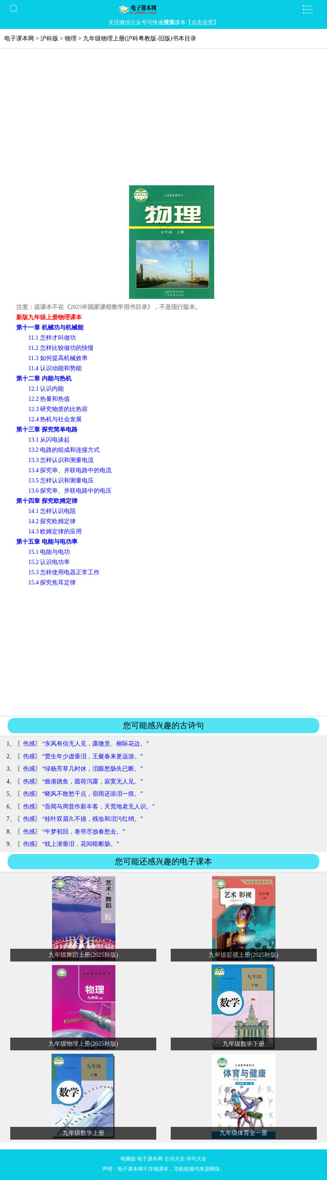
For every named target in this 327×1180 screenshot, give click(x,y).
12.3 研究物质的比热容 (58, 409)
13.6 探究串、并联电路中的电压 (70, 491)
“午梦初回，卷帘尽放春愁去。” (83, 831)
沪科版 (49, 38)
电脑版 (128, 1159)
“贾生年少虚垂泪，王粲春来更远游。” (92, 756)
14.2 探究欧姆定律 (52, 521)
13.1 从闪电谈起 (49, 440)
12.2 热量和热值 (49, 399)
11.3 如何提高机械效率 (57, 358)
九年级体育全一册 (243, 1133)
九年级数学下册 (243, 1044)
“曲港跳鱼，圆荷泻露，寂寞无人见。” (92, 781)
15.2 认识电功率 (49, 562)
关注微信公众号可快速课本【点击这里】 (163, 22)
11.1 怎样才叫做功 (51, 338)
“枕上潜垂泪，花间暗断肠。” (80, 844)
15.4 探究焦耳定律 (52, 582)
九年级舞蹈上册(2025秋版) (83, 955)
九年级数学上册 (83, 1133)
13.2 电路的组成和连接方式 (64, 450)
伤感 (29, 743)
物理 (71, 38)
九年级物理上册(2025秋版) (83, 1044)
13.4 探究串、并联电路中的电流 (70, 470)
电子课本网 (19, 38)
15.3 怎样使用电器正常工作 (64, 572)
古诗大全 (174, 1159)
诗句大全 (196, 1159)
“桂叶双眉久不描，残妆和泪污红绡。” (92, 819)
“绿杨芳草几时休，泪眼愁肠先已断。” (92, 769)
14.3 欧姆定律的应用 (55, 531)
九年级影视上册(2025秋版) (243, 955)
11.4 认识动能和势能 (54, 368)
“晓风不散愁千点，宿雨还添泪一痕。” (92, 794)
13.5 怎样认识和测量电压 (61, 480)
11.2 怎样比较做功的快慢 (60, 348)
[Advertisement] (163, 121)
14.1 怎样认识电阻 (52, 511)
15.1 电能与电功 (49, 552)
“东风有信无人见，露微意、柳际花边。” (95, 743)
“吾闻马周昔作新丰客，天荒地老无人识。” (98, 806)
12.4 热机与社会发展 (55, 419)
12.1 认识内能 (46, 389)
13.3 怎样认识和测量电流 (61, 460)
